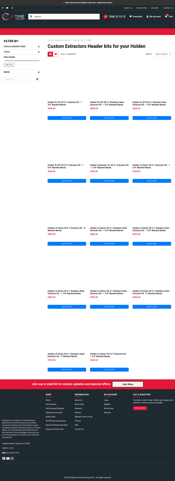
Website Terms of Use (83, 417)
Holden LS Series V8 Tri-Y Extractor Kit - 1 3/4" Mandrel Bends (108, 355)
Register (107, 404)
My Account (109, 408)
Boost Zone (79, 404)
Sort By (149, 54)
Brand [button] (22, 72)
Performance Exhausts (55, 408)
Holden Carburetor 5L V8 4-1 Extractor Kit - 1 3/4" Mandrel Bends (109, 166)
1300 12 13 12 (115, 17)
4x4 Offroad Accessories (56, 421)
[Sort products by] (162, 54)
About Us (78, 400)
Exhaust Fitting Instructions (57, 425)
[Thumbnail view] (50, 54)
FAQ (76, 425)
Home (48, 400)
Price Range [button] (9, 57)
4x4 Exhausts (51, 404)
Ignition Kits (50, 417)
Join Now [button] (127, 384)
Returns (78, 413)
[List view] (55, 54)
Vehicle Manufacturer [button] (22, 47)
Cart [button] (169, 16)
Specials (107, 413)
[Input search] (63, 16)
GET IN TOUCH (140, 408)
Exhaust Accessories (54, 413)
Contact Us (79, 429)
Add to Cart (67, 118)
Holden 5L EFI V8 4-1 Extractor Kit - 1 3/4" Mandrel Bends (65, 103)
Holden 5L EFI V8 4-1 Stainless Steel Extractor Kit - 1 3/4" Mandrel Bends (107, 103)
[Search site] (31, 16)
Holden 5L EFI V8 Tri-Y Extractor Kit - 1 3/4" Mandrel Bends (65, 166)
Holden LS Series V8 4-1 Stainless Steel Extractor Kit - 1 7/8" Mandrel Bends (66, 292)
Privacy (78, 421)
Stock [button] (22, 52)
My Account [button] (154, 16)
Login (106, 400)
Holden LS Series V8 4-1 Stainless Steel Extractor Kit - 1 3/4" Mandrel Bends (108, 229)
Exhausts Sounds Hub (54, 429)
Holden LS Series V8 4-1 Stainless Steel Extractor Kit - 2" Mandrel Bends (151, 292)
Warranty (78, 408)
